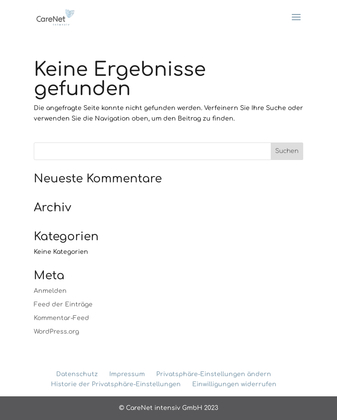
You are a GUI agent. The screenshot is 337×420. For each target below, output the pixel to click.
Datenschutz (77, 374)
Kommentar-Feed (61, 318)
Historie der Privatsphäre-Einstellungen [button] (116, 384)
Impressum (127, 374)
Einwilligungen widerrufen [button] (234, 384)
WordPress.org (56, 331)
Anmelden (50, 291)
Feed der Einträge (63, 304)
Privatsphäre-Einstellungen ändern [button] (213, 374)
